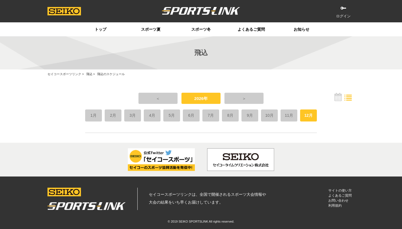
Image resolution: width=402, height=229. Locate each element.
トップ (100, 29)
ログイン (343, 16)
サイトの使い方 (340, 190)
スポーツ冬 (201, 29)
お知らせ (301, 29)
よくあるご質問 (251, 29)
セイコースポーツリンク (64, 74)
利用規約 (335, 205)
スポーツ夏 (151, 29)
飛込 (89, 74)
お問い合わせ (338, 200)
